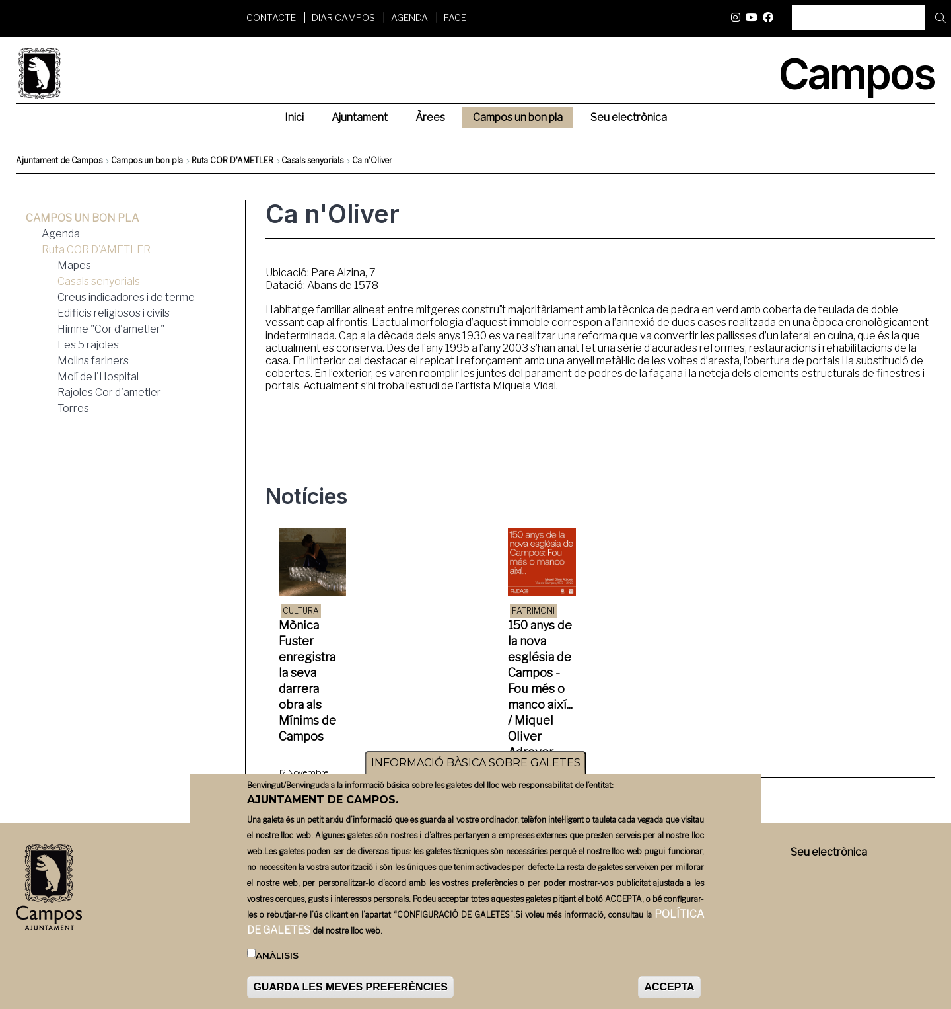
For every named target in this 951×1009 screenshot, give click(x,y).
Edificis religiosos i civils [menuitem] (113, 313)
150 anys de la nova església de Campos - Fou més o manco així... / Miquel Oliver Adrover (540, 688)
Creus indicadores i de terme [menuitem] (126, 297)
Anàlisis (277, 955)
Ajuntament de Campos (59, 160)
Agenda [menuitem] (61, 233)
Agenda (409, 17)
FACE (455, 17)
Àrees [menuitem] (430, 117)
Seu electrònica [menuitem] (628, 117)
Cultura (301, 611)
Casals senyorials (312, 160)
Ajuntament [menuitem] (360, 117)
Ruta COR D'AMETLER (232, 160)
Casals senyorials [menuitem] (98, 281)
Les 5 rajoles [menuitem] (88, 345)
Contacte (271, 17)
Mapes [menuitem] (74, 265)
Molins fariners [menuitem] (93, 360)
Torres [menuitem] (73, 408)
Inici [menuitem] (294, 117)
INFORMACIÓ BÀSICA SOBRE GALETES (476, 762)
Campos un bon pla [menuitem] (518, 117)
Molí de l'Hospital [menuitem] (98, 376)
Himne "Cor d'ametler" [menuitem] (110, 329)
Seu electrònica (829, 852)
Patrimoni (533, 611)
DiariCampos (343, 17)
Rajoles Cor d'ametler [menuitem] (109, 392)
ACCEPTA (669, 986)
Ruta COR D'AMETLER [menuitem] (96, 249)
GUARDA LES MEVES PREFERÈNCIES (350, 986)
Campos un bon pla (147, 160)
